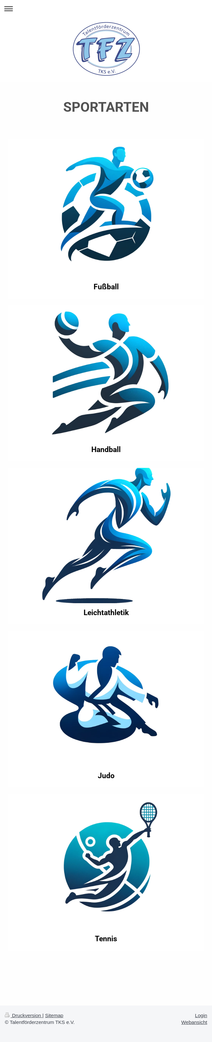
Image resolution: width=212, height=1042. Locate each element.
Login (201, 1015)
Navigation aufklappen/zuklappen (106, 8)
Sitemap (54, 1015)
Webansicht (194, 1022)
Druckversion (23, 1015)
